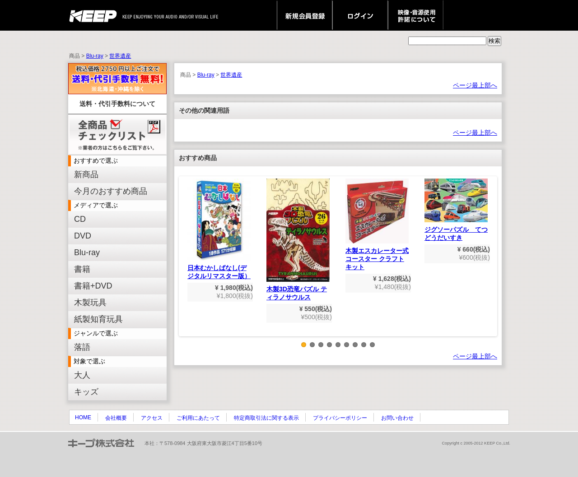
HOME (83, 417)
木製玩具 (90, 302)
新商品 (86, 174)
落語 (82, 347)
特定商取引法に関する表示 (266, 418)
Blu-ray (94, 56)
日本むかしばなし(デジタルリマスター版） (219, 229)
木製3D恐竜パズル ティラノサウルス (298, 240)
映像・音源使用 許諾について (415, 15)
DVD (82, 235)
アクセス (152, 418)
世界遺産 (120, 56)
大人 (82, 375)
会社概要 (116, 418)
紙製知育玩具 (98, 319)
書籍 (82, 269)
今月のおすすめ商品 (110, 191)
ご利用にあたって (198, 418)
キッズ (86, 391)
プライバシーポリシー (340, 418)
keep (95, 15)
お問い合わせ (397, 418)
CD (80, 219)
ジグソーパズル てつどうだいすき (456, 210)
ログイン (360, 15)
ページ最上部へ (475, 85)
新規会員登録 (304, 15)
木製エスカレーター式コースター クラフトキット (377, 225)
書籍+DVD (93, 285)
